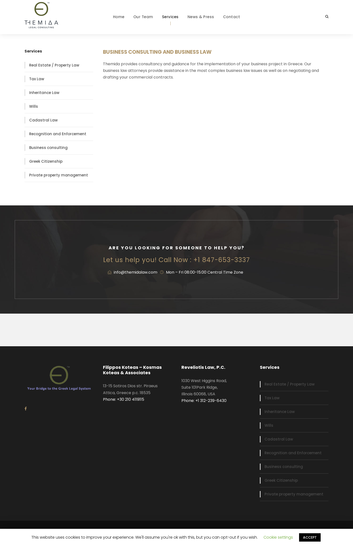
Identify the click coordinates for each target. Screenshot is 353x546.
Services (170, 16)
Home (119, 16)
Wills (33, 106)
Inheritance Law (44, 92)
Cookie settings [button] (278, 537)
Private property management (58, 175)
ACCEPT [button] (310, 537)
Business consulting (48, 147)
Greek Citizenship (46, 161)
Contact (231, 16)
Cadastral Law (43, 120)
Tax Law (36, 78)
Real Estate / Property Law (54, 65)
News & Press (201, 16)
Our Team (143, 16)
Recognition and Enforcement (57, 133)
